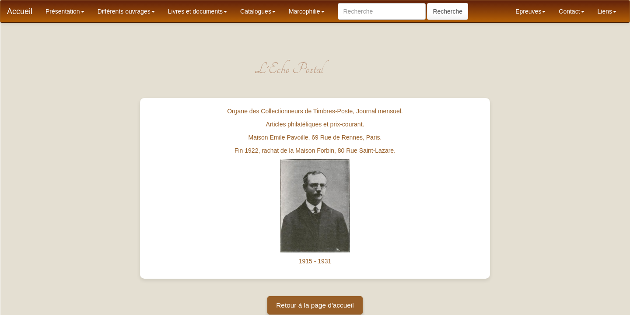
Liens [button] (607, 11)
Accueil (19, 11)
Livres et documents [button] (197, 11)
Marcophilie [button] (307, 11)
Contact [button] (571, 11)
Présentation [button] (65, 11)
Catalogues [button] (258, 11)
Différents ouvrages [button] (126, 11)
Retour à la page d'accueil (315, 305)
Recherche (447, 11)
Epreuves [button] (530, 11)
